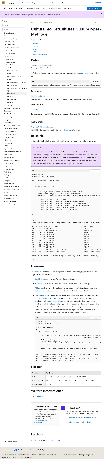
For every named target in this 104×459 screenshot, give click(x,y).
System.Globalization (45, 65)
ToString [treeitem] (9, 105)
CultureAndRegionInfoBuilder (48, 298)
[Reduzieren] (25, 21)
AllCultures (39, 288)
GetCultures (38, 271)
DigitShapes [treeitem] (7, 123)
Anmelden (98, 3)
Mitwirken (42, 455)
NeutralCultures (40, 283)
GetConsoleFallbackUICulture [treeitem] (16, 82)
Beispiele (35, 46)
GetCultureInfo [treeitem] (12, 85)
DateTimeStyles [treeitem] (9, 117)
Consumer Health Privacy (67, 455)
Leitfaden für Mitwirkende (41, 421)
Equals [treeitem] (9, 79)
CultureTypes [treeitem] (8, 111)
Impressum (5, 458)
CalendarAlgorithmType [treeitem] (11, 39)
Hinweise (35, 49)
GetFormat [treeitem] (10, 96)
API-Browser (48, 22)
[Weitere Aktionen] (99, 22)
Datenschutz (51, 455)
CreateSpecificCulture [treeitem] (14, 76)
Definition (36, 44)
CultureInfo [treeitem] (9, 59)
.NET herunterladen (94, 8)
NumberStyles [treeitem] (8, 166)
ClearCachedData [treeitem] (12, 71)
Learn (33, 22)
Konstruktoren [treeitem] (10, 62)
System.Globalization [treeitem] (10, 33)
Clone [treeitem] (9, 74)
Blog (33, 455)
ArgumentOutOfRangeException (42, 127)
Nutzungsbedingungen (86, 455)
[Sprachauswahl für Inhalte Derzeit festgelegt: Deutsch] (6, 450)
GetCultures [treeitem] (11, 93)
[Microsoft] (3, 2)
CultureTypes (81, 73)
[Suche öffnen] (92, 3)
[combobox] (13, 25)
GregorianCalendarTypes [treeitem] (11, 134)
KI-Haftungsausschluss (9, 455)
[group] (66, 85)
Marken (14, 458)
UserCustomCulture (42, 295)
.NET (39, 22)
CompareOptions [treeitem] (9, 53)
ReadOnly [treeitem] (10, 102)
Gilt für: (35, 52)
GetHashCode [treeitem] (11, 99)
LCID (76, 307)
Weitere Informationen (40, 54)
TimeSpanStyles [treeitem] (9, 198)
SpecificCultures (40, 279)
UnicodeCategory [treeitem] (9, 204)
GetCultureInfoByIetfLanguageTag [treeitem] (17, 89)
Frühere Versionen (23, 455)
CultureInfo (35, 109)
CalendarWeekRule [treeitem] (10, 42)
